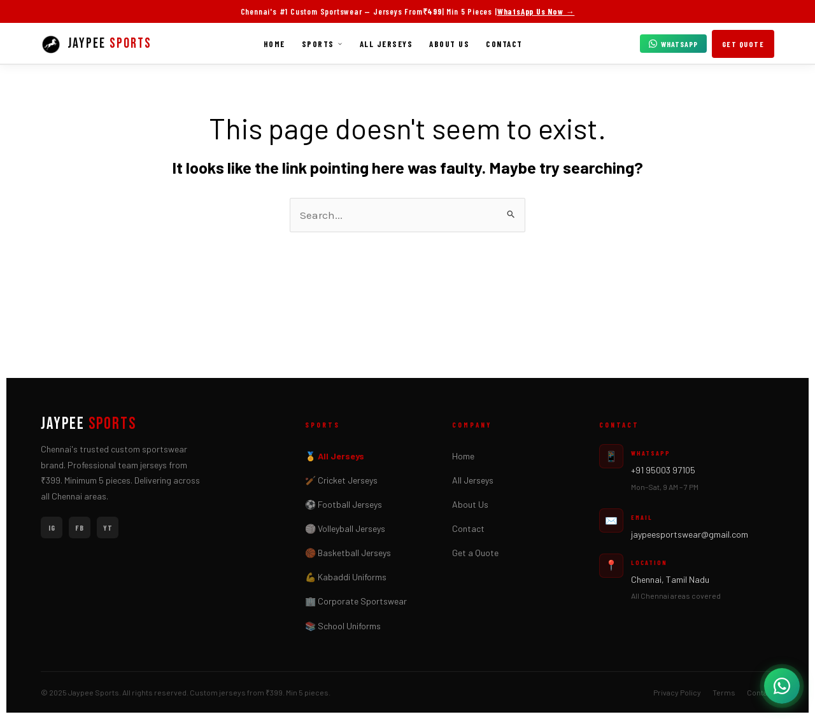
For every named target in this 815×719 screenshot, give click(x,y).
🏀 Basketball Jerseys (348, 552)
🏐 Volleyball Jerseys (345, 528)
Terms (723, 692)
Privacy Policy (677, 692)
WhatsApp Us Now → (536, 11)
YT (108, 527)
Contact (504, 44)
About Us (449, 44)
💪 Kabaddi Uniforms (345, 576)
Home (274, 44)
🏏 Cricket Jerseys (341, 480)
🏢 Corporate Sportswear (356, 601)
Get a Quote (475, 552)
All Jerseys (386, 44)
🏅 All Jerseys (334, 455)
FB (79, 527)
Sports (322, 44)
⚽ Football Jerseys (343, 504)
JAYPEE (88, 424)
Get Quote (743, 43)
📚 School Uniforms (343, 625)
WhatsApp (673, 43)
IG (51, 527)
